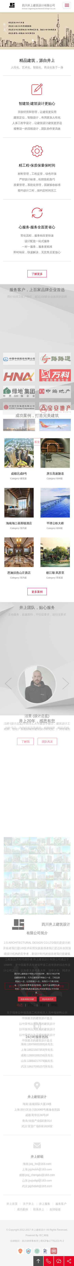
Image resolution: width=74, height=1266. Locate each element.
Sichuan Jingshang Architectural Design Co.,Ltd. (39, 9)
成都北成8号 (18, 466)
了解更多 (37, 274)
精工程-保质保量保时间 (37, 169)
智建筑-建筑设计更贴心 (37, 107)
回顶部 (38, 1261)
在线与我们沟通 (33, 992)
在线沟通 (59, 1261)
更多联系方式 (41, 992)
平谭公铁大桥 (55, 516)
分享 (69, 1261)
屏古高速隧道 (55, 466)
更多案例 (37, 591)
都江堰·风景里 (55, 565)
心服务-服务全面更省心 (37, 231)
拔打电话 (48, 1261)
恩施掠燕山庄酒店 (19, 565)
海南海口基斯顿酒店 (18, 516)
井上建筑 (11, 5)
